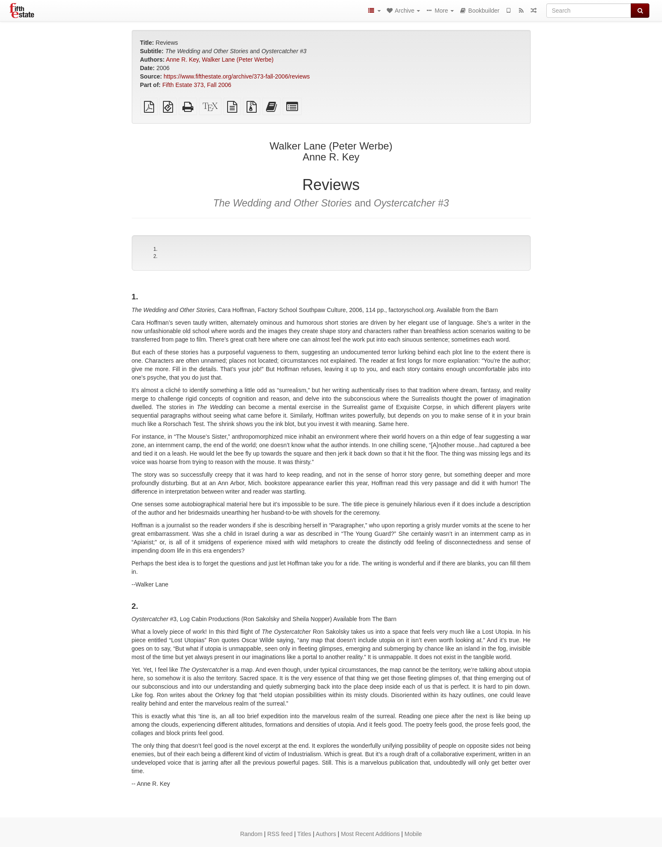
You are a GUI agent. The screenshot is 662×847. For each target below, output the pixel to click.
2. (155, 256)
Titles (304, 834)
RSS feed (280, 834)
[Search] (588, 10)
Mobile (413, 834)
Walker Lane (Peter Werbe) (238, 59)
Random (251, 834)
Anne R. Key (182, 59)
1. (155, 249)
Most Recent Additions (370, 834)
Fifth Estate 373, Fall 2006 (196, 84)
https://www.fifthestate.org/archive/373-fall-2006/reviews (237, 76)
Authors (326, 834)
